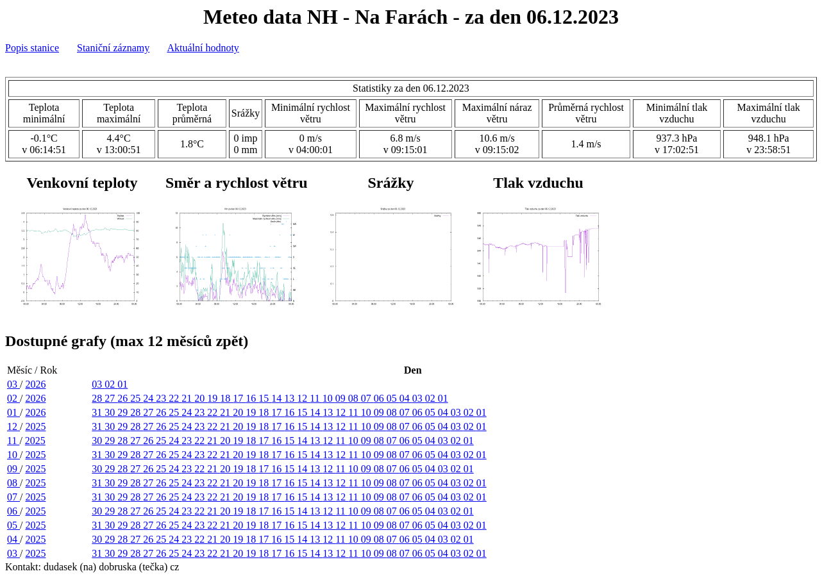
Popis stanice (32, 47)
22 (175, 398)
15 (264, 398)
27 (111, 398)
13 (290, 398)
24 (149, 398)
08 (354, 398)
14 (277, 398)
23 (162, 398)
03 (13, 384)
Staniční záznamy (113, 47)
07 (367, 398)
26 (123, 398)
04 (405, 398)
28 (98, 398)
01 (122, 384)
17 (239, 398)
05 (393, 398)
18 (226, 398)
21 (187, 398)
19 (213, 398)
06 (380, 398)
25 (136, 398)
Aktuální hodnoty (203, 47)
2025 (35, 426)
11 (316, 398)
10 (329, 398)
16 (252, 398)
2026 (35, 384)
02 (111, 384)
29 (123, 412)
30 (111, 412)
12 (303, 398)
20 (200, 398)
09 (341, 398)
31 (98, 412)
